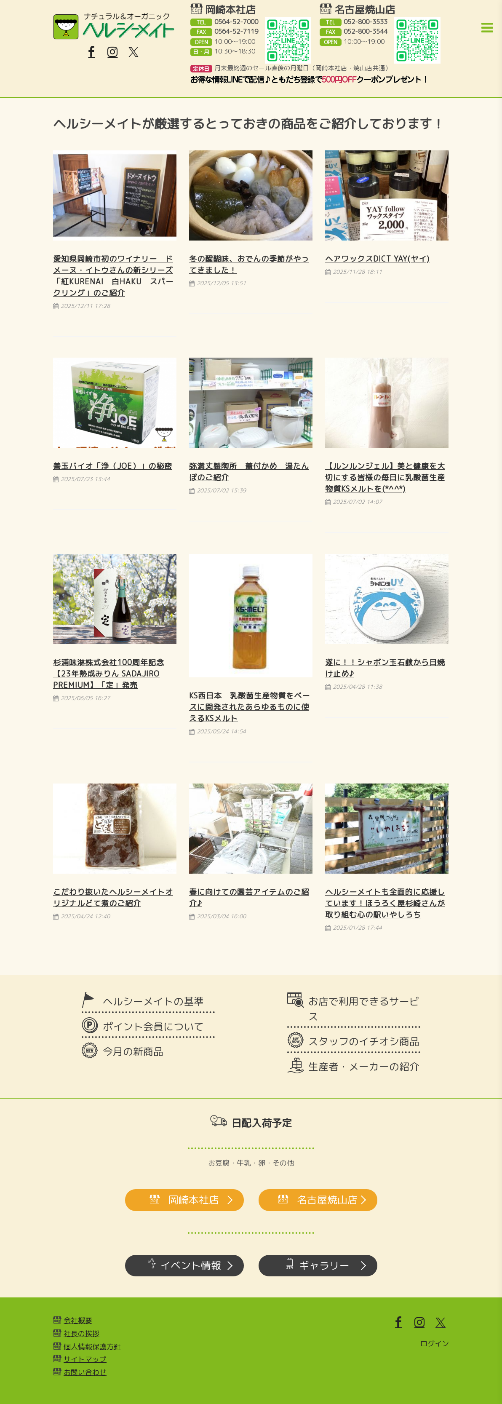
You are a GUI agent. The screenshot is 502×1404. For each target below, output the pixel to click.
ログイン (434, 1343)
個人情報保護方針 (92, 1346)
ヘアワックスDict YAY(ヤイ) (377, 259)
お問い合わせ (85, 1372)
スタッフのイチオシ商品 (363, 1041)
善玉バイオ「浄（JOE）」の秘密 (112, 466)
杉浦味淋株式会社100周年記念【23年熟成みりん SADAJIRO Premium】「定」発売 (108, 673)
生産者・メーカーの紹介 (363, 1066)
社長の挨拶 (81, 1333)
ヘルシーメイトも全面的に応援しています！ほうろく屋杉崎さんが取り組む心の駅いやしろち (385, 903)
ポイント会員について (153, 1026)
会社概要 (78, 1320)
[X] (133, 52)
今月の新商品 (133, 1051)
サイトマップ (85, 1359)
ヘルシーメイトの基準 (153, 1001)
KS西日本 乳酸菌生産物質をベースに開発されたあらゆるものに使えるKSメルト (249, 707)
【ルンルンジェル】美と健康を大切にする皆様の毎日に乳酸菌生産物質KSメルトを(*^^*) (385, 477)
